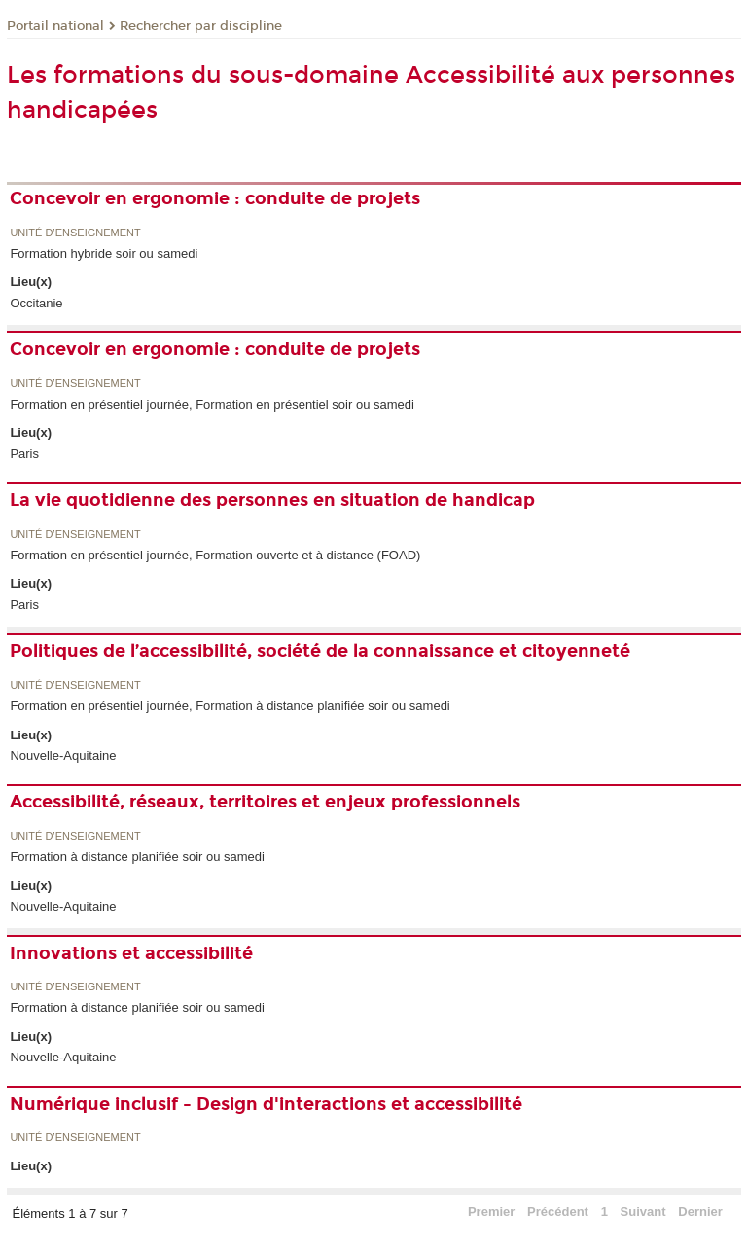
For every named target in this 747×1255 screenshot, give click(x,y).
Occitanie (36, 303)
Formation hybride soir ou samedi (103, 253)
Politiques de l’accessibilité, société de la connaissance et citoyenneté (320, 651)
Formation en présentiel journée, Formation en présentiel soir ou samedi (212, 404)
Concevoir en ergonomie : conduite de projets (215, 198)
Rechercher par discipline (201, 26)
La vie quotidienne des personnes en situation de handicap (272, 500)
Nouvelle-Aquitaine (63, 755)
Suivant (643, 1211)
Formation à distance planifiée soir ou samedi (137, 856)
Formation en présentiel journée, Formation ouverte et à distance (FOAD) (215, 555)
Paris (24, 454)
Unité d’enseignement (75, 233)
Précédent (557, 1211)
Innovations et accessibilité (131, 953)
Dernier (700, 1211)
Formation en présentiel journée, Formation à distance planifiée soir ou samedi (229, 706)
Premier (491, 1211)
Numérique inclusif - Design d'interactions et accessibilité (266, 1104)
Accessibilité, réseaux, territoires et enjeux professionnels (265, 801)
